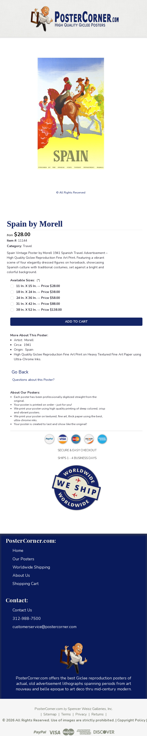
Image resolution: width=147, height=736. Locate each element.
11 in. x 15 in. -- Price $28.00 (38, 286)
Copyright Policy (131, 720)
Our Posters (23, 559)
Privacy (81, 714)
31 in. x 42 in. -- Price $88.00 (38, 304)
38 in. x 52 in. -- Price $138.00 (39, 310)
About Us (21, 575)
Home (18, 550)
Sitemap (50, 714)
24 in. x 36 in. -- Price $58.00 (38, 298)
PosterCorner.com (48, 708)
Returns (97, 714)
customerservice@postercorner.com (44, 626)
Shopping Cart (26, 583)
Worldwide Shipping (31, 567)
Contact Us (22, 610)
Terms (66, 714)
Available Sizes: (25, 280)
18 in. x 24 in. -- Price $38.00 (38, 292)
